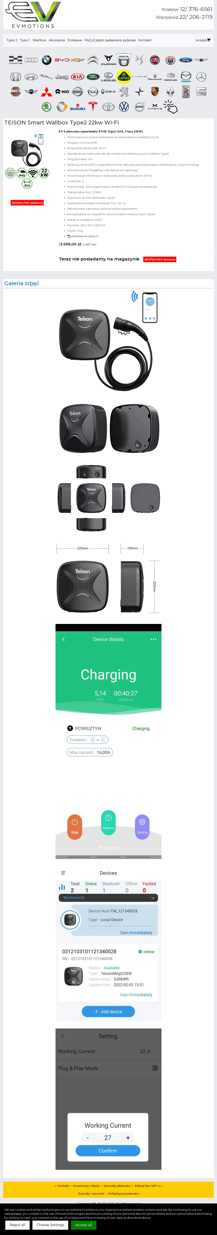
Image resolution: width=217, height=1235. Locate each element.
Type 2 (12, 40)
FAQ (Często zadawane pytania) (110, 40)
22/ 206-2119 (184, 17)
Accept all (83, 1225)
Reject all (17, 1225)
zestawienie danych (82, 236)
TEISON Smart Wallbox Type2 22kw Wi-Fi (61, 122)
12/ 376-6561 (187, 9)
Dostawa (74, 40)
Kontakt (145, 40)
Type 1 (25, 40)
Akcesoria (57, 40)
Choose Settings (50, 1225)
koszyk (203, 40)
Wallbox (39, 40)
